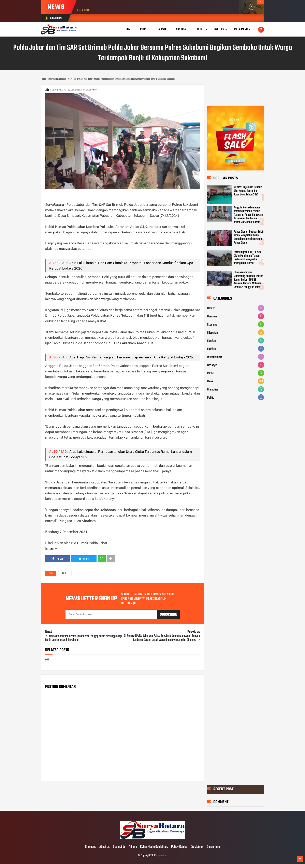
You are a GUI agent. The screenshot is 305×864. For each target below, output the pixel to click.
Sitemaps (90, 847)
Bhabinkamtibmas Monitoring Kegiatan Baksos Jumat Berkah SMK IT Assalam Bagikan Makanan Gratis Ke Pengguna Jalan (248, 280)
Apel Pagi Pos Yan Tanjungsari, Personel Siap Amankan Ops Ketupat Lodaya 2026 (131, 357)
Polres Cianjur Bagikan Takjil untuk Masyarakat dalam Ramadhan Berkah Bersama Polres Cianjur (248, 237)
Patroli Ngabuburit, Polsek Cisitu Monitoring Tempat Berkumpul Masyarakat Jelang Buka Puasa (247, 257)
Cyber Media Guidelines (154, 847)
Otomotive (212, 389)
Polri (64, 574)
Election (211, 341)
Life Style (212, 365)
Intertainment (214, 357)
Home (129, 29)
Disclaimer (197, 847)
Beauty (211, 308)
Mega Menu (241, 29)
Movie (210, 373)
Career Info (213, 847)
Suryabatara (161, 855)
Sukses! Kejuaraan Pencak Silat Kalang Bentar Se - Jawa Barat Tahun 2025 (248, 190)
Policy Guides (179, 847)
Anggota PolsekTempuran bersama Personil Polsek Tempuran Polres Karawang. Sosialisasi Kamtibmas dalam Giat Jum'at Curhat (248, 215)
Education (212, 332)
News (210, 381)
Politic (210, 397)
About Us (104, 847)
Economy (212, 324)
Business (212, 316)
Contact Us (119, 847)
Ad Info (133, 847)
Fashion (211, 349)
